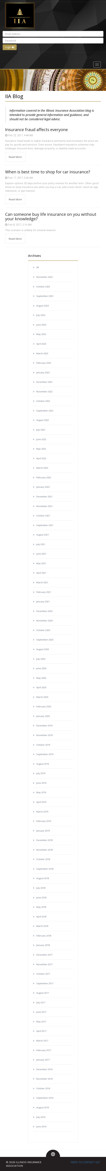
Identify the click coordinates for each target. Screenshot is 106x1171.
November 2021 (44, 506)
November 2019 (44, 735)
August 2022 (42, 420)
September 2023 (44, 296)
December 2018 (44, 840)
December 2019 (44, 725)
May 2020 (41, 677)
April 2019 (41, 802)
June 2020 (41, 668)
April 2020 (41, 687)
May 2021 (41, 563)
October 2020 (43, 630)
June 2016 (41, 1126)
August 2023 (42, 305)
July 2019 (40, 773)
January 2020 (43, 716)
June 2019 (41, 782)
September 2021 (44, 525)
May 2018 (41, 906)
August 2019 (42, 763)
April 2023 (41, 343)
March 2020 (42, 697)
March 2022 (42, 467)
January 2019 (43, 830)
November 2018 (44, 849)
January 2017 (43, 1059)
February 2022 (43, 477)
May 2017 (41, 1021)
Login (9, 47)
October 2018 (43, 859)
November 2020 (44, 620)
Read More (15, 157)
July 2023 (40, 315)
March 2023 (42, 353)
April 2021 (41, 572)
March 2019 (42, 811)
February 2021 (43, 592)
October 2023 (43, 286)
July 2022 (40, 429)
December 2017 (44, 954)
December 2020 (44, 611)
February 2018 (43, 935)
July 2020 (40, 658)
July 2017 (40, 1002)
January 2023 (43, 372)
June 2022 (41, 439)
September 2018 (44, 868)
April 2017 (41, 1031)
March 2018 (42, 926)
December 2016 (44, 1069)
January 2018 (43, 945)
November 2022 (44, 391)
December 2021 (44, 496)
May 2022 (41, 448)
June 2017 (41, 1011)
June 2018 (41, 897)
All (37, 267)
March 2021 (42, 582)
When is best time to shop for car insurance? (47, 172)
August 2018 (42, 878)
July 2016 (40, 1117)
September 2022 (44, 410)
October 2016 (43, 1088)
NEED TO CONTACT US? (85, 1162)
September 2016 (44, 1097)
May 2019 (41, 792)
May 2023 (41, 334)
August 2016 (42, 1107)
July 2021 (40, 544)
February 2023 (43, 362)
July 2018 (40, 887)
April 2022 (41, 458)
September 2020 (44, 639)
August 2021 (42, 534)
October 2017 (43, 973)
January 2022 (43, 486)
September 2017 (44, 983)
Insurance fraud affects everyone (36, 129)
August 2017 (42, 992)
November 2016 (44, 1078)
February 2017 (43, 1050)
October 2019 (43, 744)
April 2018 (41, 916)
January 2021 (43, 601)
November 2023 (44, 276)
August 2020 (42, 649)
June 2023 (41, 324)
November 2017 (44, 964)
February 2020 (43, 706)
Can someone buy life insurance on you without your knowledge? (50, 216)
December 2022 (44, 381)
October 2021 (43, 515)
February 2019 (43, 821)
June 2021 (41, 553)
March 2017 (42, 1040)
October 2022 (43, 401)
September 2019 (44, 754)
